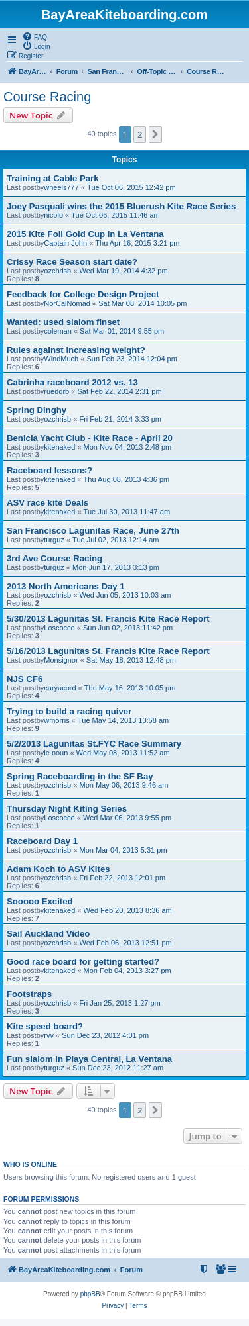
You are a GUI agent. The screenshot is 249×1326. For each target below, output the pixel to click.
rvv (49, 1035)
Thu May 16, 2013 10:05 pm (130, 688)
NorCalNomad (67, 303)
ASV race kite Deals (47, 503)
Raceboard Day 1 (42, 841)
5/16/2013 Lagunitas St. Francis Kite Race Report (108, 651)
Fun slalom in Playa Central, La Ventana (89, 1059)
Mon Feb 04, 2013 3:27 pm (127, 970)
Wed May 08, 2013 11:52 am (123, 753)
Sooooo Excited (40, 901)
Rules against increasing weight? (76, 350)
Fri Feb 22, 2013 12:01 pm (122, 878)
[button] (155, 134)
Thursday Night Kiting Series (67, 809)
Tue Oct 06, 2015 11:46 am (115, 215)
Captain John (65, 243)
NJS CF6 (24, 679)
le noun (56, 753)
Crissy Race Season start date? (72, 262)
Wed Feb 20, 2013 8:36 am (128, 910)
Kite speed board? (45, 1026)
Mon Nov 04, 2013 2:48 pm (128, 447)
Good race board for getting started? (83, 962)
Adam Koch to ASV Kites (58, 869)
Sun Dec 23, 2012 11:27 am (117, 1068)
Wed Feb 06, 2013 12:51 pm (125, 943)
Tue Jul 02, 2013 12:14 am (115, 540)
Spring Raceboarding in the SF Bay (80, 776)
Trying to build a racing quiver (69, 711)
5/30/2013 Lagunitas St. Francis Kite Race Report (108, 619)
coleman (58, 331)
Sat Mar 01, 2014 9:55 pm (122, 331)
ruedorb (56, 391)
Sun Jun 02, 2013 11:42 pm (128, 628)
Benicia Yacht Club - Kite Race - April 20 (90, 438)
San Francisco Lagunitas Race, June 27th (93, 531)
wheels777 (61, 187)
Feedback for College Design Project (83, 294)
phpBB (90, 1294)
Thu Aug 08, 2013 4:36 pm (127, 479)
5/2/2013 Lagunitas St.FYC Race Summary (94, 744)
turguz (54, 540)
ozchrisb (57, 271)
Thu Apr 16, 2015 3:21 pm (137, 243)
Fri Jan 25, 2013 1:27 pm (119, 1003)
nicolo (53, 215)
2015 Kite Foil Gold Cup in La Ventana (85, 234)
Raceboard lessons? (49, 470)
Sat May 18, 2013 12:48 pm (131, 660)
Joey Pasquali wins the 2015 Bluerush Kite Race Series (121, 206)
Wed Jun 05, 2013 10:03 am (125, 595)
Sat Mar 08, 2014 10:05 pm (142, 303)
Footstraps (29, 994)
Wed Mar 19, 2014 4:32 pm (123, 271)
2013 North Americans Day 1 (66, 586)
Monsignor (61, 660)
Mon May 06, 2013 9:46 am (123, 785)
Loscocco (59, 628)
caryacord (60, 688)
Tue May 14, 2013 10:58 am (123, 720)
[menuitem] (34, 36)
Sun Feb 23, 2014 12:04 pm (131, 359)
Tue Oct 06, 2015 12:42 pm (131, 187)
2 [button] (139, 134)
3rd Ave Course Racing (54, 558)
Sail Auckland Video (48, 934)
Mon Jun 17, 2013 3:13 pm (115, 567)
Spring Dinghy (36, 410)
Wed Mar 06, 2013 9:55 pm (127, 818)
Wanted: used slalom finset (63, 322)
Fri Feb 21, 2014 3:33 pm (120, 419)
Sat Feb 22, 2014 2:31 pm (119, 391)
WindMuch (61, 359)
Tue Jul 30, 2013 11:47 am (127, 512)
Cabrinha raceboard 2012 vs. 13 (72, 382)
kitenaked (59, 447)
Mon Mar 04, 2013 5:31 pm (123, 850)
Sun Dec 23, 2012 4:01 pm (105, 1035)
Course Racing (47, 96)
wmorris (57, 720)
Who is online (30, 1164)
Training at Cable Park (53, 178)
